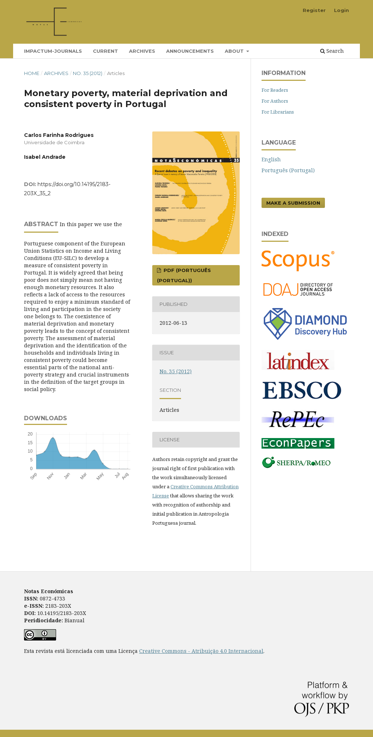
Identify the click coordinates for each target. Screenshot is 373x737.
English (271, 159)
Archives (142, 51)
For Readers (275, 90)
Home (31, 73)
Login (341, 10)
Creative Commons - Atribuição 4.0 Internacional (201, 650)
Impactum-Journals (53, 51)
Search (332, 50)
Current (105, 51)
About (235, 51)
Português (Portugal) (288, 170)
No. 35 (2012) (87, 73)
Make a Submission (293, 203)
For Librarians (278, 112)
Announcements (190, 51)
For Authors (275, 101)
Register (314, 10)
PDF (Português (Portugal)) (184, 275)
